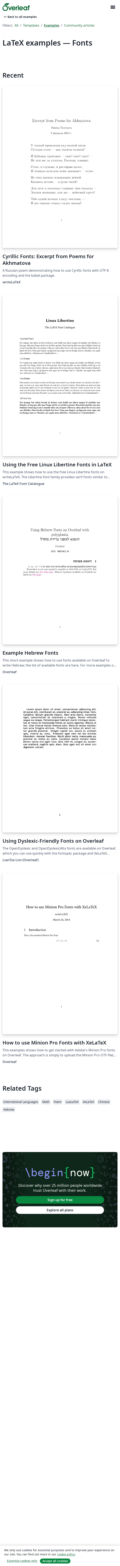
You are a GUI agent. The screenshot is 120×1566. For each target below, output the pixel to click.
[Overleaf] (16, 7)
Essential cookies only (22, 1561)
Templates (31, 25)
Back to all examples (20, 17)
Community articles (79, 25)
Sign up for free (60, 1200)
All (16, 25)
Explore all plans (60, 1210)
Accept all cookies (55, 1561)
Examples (51, 25)
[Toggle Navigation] (112, 7)
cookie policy (66, 1554)
